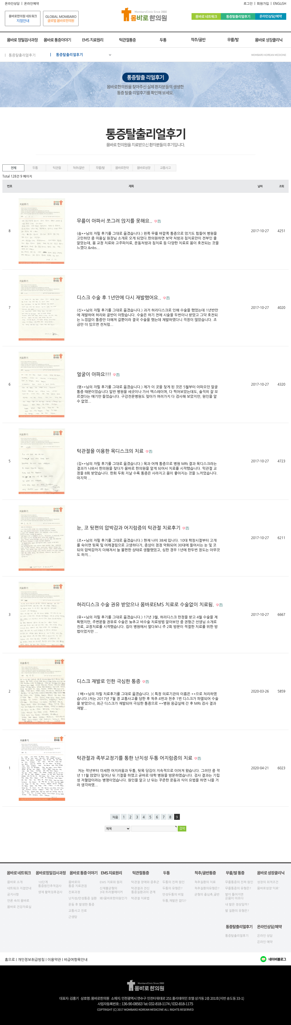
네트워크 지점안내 (19, 888)
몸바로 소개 (15, 882)
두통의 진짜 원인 (173, 882)
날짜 (260, 186)
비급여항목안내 (76, 959)
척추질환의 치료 (205, 882)
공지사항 (13, 894)
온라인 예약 (265, 941)
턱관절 (57, 167)
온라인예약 (31, 3)
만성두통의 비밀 (173, 894)
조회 (281, 186)
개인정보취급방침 (31, 959)
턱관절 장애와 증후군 (145, 882)
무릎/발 (100, 167)
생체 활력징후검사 (50, 892)
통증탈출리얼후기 (237, 935)
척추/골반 (78, 167)
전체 (13, 167)
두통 (35, 167)
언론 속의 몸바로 (18, 900)
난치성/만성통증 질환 (82, 898)
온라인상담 (12, 3)
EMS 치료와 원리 (111, 882)
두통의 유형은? (172, 888)
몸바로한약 (122, 167)
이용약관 (54, 959)
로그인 (248, 3)
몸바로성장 (143, 167)
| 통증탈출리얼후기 (80, 54)
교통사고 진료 (77, 910)
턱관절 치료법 (140, 898)
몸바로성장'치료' (268, 888)
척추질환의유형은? (206, 888)
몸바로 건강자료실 (19, 906)
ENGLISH (279, 3)
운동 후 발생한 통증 (81, 904)
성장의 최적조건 (267, 882)
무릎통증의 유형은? (238, 888)
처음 (115, 817)
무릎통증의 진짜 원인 (239, 882)
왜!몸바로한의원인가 (113, 898)
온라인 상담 (265, 935)
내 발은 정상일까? (237, 904)
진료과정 (74, 892)
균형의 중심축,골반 (206, 894)
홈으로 (10, 959)
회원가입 (263, 3)
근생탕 (72, 916)
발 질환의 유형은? (237, 910)
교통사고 (165, 167)
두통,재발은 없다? (174, 900)
